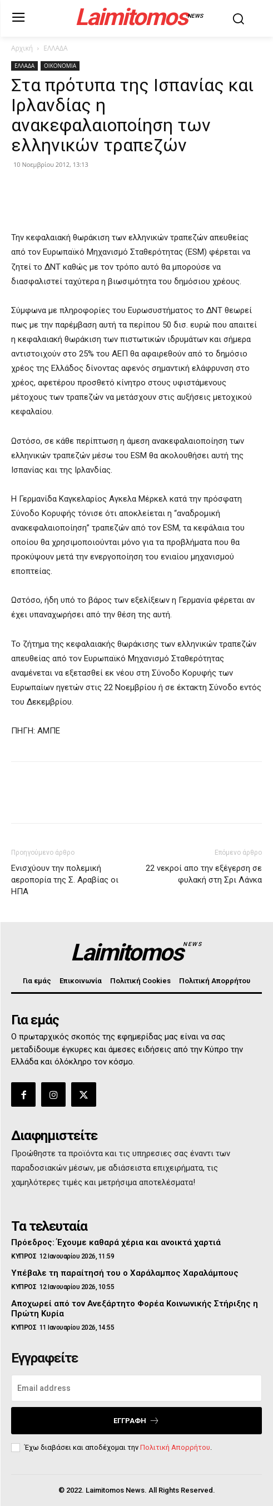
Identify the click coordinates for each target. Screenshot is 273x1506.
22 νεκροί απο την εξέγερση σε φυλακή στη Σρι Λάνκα (204, 874)
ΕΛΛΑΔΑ (55, 48)
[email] (136, 1388)
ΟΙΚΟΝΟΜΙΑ (60, 66)
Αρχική (22, 48)
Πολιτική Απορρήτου (175, 1447)
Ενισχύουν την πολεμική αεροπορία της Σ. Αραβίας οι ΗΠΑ (64, 879)
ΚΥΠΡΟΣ (23, 1256)
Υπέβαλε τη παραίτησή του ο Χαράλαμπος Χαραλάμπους (125, 1273)
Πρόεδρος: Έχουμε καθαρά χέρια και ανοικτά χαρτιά (116, 1242)
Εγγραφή (136, 1420)
